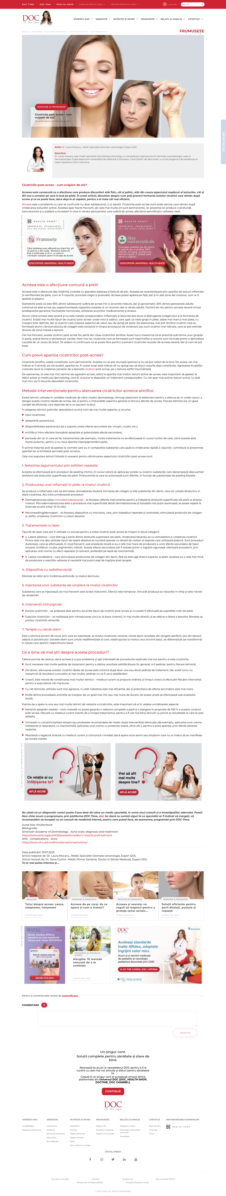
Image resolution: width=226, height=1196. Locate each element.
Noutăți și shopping (104, 1130)
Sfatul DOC (51, 1138)
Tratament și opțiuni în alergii (87, 954)
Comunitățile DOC (92, 4)
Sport (72, 1141)
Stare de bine (155, 1126)
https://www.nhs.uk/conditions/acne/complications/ (55, 842)
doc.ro (25, 32)
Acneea (27, 204)
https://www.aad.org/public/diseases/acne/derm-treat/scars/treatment (67, 835)
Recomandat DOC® (165, 1179)
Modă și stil (101, 1126)
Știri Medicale (53, 1141)
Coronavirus (52, 1126)
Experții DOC (83, 19)
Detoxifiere (75, 1126)
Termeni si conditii (60, 1179)
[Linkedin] (124, 1159)
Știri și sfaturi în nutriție (80, 1145)
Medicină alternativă (56, 1134)
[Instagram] (101, 1159)
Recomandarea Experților (182, 1119)
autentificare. (70, 995)
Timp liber (153, 1130)
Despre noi (127, 1179)
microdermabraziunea (69, 499)
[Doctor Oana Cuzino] (38, 19)
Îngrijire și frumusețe (56, 32)
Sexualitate (125, 1136)
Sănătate (103, 19)
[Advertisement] (67, 244)
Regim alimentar (77, 1134)
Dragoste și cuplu (127, 1126)
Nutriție (73, 1130)
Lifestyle (195, 19)
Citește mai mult (34, 915)
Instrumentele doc (125, 4)
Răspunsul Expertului (31, 1130)
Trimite (185, 1033)
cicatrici (90, 369)
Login (172, 4)
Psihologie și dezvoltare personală (130, 1131)
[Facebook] (90, 1159)
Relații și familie (173, 19)
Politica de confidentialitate (90, 1182)
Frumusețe (149, 19)
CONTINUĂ (113, 1091)
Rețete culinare (76, 1138)
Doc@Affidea (28, 1126)
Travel (151, 1134)
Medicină (32, 899)
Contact (96, 1179)
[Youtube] (135, 1159)
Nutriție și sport (125, 19)
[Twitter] (113, 1159)
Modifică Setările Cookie (137, 1182)
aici (101, 816)
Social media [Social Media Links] (113, 1151)
